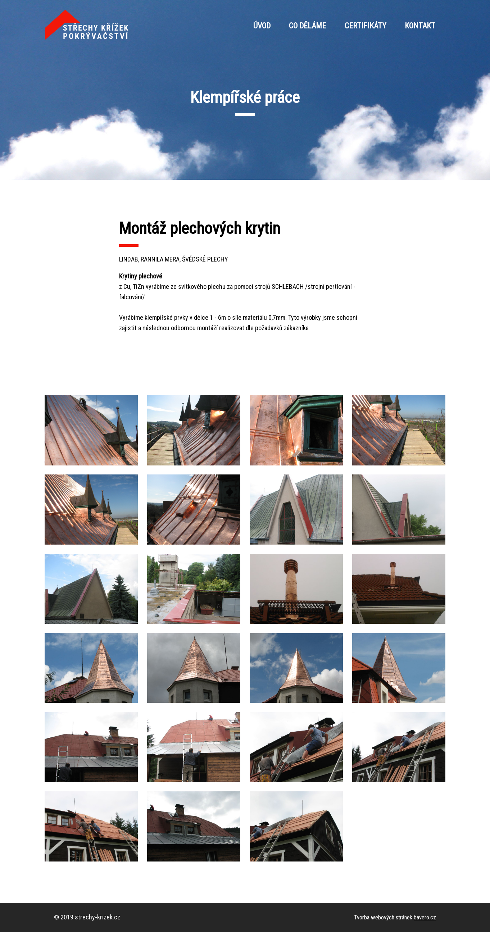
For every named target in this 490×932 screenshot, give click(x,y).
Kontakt (420, 25)
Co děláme (307, 25)
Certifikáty (365, 25)
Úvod (262, 25)
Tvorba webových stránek (395, 917)
